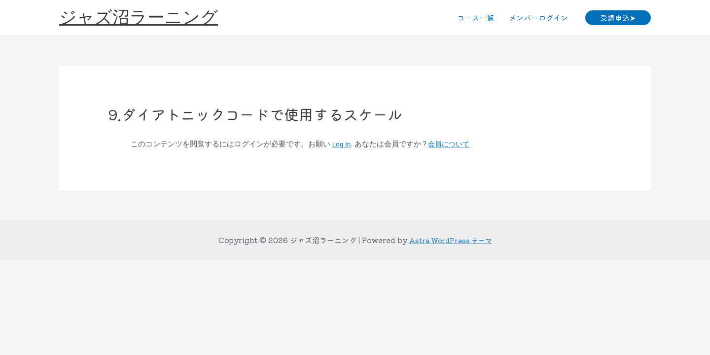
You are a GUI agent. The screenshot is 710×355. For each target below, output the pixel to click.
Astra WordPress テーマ (451, 240)
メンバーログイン (538, 17)
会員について (452, 144)
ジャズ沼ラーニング (138, 17)
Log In (342, 144)
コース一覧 (475, 17)
